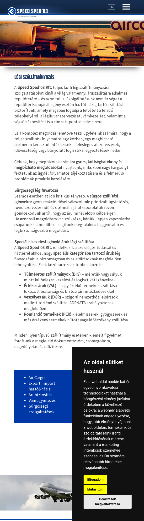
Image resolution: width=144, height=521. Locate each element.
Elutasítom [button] (95, 489)
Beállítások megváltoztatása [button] (107, 501)
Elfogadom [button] (95, 479)
